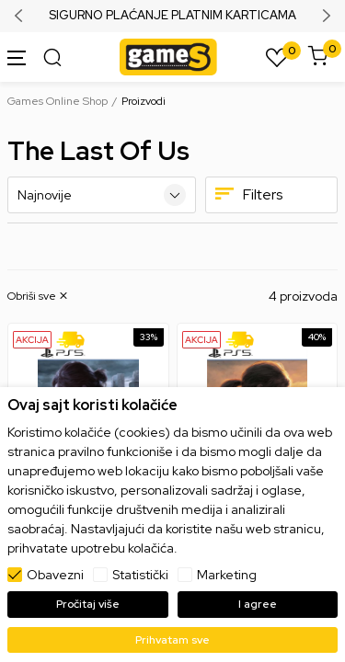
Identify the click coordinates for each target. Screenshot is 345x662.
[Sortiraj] (101, 195)
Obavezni (55, 574)
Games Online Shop (57, 101)
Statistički (140, 574)
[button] (39, 296)
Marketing (227, 574)
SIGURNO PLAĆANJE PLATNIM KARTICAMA (172, 15)
